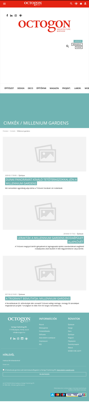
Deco (30, 88)
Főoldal (5, 131)
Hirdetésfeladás (44, 331)
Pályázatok (72, 341)
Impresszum (43, 341)
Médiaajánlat (77, 44)
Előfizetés (78, 41)
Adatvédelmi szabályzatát (65, 370)
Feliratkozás (44, 374)
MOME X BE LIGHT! (74, 351)
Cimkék (12, 131)
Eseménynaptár (73, 344)
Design (20, 88)
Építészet (9, 88)
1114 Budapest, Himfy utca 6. (19, 330)
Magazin (54, 88)
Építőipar (41, 88)
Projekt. (66, 88)
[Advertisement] (44, 66)
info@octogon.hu (19, 332)
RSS (40, 344)
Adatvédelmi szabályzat (47, 338)
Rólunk (41, 324)
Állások (78, 47)
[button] (67, 46)
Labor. (77, 88)
